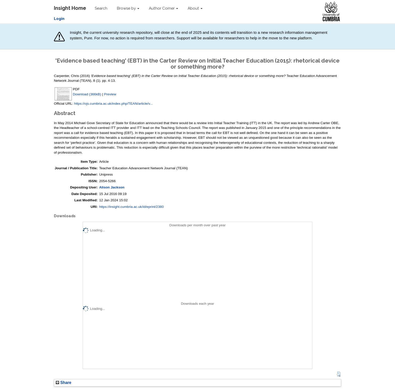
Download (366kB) (87, 94)
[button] (339, 374)
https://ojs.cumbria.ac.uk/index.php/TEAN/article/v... (113, 103)
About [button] (195, 8)
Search (101, 8)
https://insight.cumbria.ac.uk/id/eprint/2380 (131, 207)
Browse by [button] (128, 8)
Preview (110, 94)
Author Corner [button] (163, 8)
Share (63, 382)
